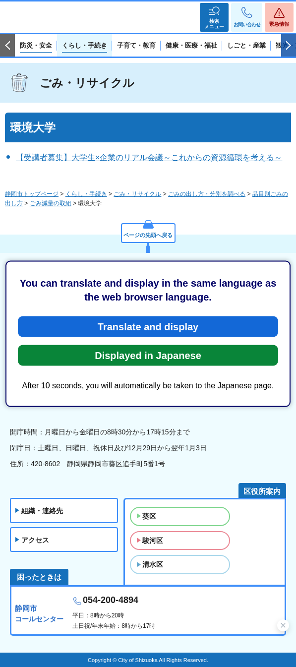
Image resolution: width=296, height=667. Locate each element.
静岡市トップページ (32, 193)
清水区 (152, 564)
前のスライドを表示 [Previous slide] (7, 45)
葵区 (149, 516)
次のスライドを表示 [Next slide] (288, 45)
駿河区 (152, 541)
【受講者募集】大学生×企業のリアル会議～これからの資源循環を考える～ (149, 157)
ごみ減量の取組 (50, 203)
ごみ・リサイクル (87, 82)
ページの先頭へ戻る (148, 235)
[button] (214, 17)
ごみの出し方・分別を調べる (206, 193)
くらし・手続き (86, 193)
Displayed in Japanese (148, 355)
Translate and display (148, 326)
